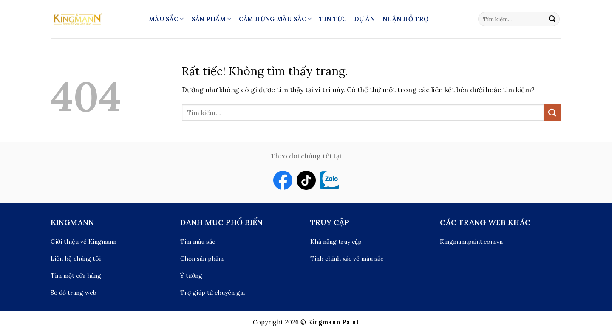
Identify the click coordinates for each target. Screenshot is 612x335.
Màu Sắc (166, 19)
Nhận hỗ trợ (405, 19)
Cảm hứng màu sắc (275, 19)
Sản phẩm (212, 19)
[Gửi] (552, 19)
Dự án (364, 19)
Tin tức (332, 19)
